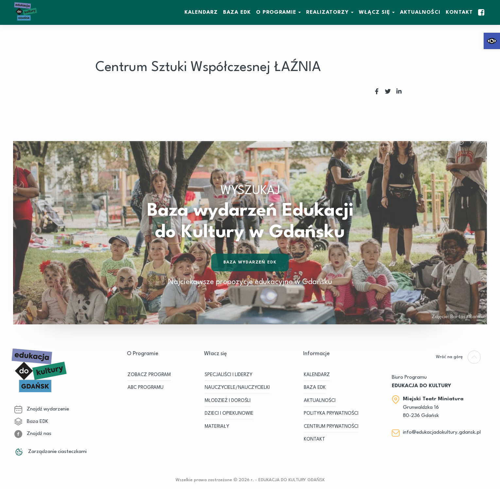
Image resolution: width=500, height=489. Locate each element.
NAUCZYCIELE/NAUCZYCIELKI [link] (237, 387)
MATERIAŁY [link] (217, 426)
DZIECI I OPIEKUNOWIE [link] (229, 413)
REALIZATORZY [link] (327, 12)
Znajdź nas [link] (32, 433)
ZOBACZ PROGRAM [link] (149, 374)
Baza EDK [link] (31, 421)
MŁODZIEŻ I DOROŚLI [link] (227, 400)
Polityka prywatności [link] (331, 413)
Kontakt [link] (459, 12)
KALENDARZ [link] (201, 12)
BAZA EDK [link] (237, 12)
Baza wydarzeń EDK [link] (250, 263)
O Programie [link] (276, 12)
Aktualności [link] (420, 12)
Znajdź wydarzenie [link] (41, 409)
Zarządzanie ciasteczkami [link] (50, 451)
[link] (492, 41)
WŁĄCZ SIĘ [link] (374, 12)
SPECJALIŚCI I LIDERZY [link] (228, 374)
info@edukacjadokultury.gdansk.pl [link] (442, 432)
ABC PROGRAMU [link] (146, 387)
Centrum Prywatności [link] (331, 426)
